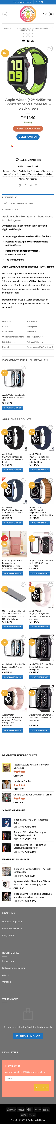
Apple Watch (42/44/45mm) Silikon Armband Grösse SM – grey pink (39, 615)
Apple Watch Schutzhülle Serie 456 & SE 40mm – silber (13, 397)
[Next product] (25, 35)
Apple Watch (22, 28)
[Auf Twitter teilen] (30, 185)
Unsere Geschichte (12, 928)
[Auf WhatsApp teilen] (19, 185)
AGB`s (5, 974)
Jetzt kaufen (28, 136)
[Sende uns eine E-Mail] (42, 2)
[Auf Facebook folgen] (36, 2)
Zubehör (48, 174)
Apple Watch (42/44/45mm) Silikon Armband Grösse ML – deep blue (12, 511)
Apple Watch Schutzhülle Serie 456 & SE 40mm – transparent (41, 717)
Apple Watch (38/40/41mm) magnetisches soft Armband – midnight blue (41, 511)
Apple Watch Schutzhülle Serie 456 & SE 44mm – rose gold (41, 563)
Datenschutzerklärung (13, 967)
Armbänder (39, 174)
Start (5, 28)
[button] (5, 14)
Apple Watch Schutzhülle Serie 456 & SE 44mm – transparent (41, 667)
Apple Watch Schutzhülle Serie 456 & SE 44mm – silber (13, 667)
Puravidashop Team (12, 921)
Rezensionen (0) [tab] (10, 209)
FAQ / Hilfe (8, 935)
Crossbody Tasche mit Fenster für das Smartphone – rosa (12, 563)
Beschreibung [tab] (9, 197)
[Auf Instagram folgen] (39, 2)
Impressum (8, 961)
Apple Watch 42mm (28, 30)
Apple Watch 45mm (25, 174)
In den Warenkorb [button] (12, 408)
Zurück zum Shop (28, 1036)
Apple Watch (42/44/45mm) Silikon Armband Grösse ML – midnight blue (39, 458)
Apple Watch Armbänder (40, 28)
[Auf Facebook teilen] (25, 185)
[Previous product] (31, 35)
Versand (6, 981)
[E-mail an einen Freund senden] (36, 185)
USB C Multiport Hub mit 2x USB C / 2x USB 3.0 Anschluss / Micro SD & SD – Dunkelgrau (14, 615)
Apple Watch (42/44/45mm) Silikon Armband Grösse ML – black (12, 458)
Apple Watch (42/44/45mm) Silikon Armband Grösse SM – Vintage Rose (12, 719)
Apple (12, 28)
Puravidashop (31, 179)
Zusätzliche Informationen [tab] (17, 203)
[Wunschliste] (44, 14)
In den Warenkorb (28, 128)
